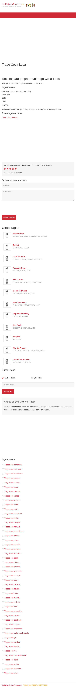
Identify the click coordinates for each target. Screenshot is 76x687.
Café (4, 118)
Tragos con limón (10, 660)
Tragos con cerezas (11, 491)
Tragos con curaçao (11, 576)
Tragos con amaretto (11, 553)
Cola (9, 118)
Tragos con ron (9, 651)
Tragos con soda (10, 558)
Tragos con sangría (11, 500)
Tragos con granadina (12, 611)
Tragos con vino (9, 580)
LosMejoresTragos (18, 5)
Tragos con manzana (11, 469)
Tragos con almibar (11, 642)
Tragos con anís (9, 673)
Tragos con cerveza (11, 584)
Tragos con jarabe (10, 496)
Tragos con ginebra (11, 567)
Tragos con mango (10, 478)
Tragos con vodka (10, 664)
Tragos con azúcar (10, 589)
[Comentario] (38, 195)
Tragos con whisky (10, 536)
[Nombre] (38, 185)
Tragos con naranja (11, 527)
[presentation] (21, 208)
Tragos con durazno (11, 549)
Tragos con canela (10, 615)
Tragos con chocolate (12, 514)
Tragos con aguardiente (12, 531)
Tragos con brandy (10, 482)
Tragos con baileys (11, 602)
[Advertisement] (38, 38)
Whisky (14, 118)
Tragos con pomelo (11, 545)
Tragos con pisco (10, 540)
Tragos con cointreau (11, 620)
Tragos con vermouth (12, 571)
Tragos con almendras (12, 465)
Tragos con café (9, 509)
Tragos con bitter (10, 593)
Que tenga (38, 378)
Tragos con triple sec (11, 669)
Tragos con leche (10, 505)
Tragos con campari (11, 522)
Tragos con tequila (10, 646)
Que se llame (10, 378)
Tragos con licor (9, 607)
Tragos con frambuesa (12, 474)
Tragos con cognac (11, 624)
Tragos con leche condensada (15, 633)
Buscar (8, 392)
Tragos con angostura (12, 629)
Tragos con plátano (11, 562)
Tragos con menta (10, 598)
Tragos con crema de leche (14, 655)
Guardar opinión (9, 217)
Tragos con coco (10, 487)
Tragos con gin (9, 638)
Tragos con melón (10, 518)
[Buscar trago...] (38, 384)
